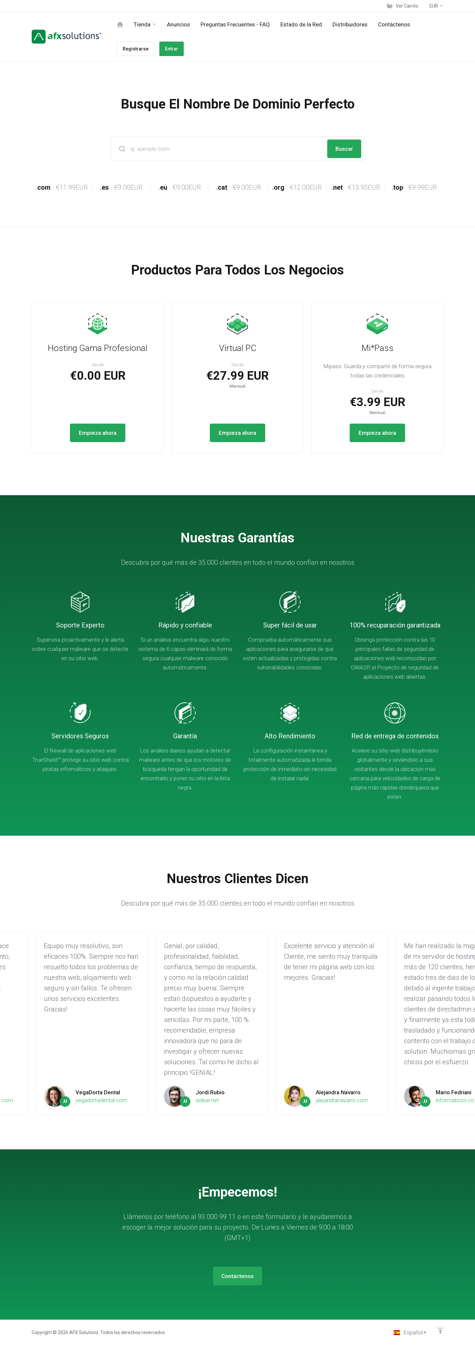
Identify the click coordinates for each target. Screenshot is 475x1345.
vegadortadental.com (101, 1100)
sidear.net (207, 1100)
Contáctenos (237, 1276)
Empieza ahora (97, 433)
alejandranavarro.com (342, 1100)
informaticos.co (455, 1100)
